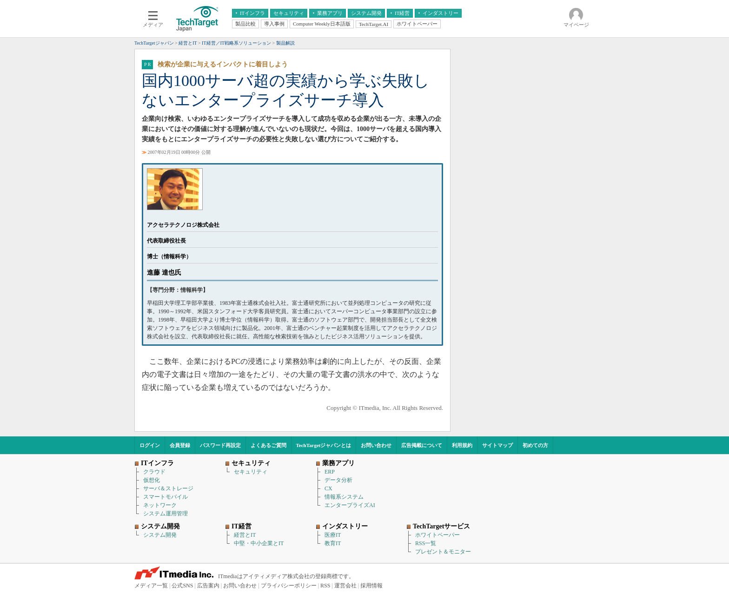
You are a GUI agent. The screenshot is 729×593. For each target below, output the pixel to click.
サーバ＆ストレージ (168, 488)
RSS (325, 585)
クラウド (154, 471)
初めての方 (535, 445)
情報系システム (344, 497)
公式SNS (182, 585)
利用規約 (462, 445)
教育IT (333, 543)
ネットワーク (160, 505)
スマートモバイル (165, 497)
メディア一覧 (151, 585)
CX (328, 488)
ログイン (149, 445)
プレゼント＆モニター (443, 551)
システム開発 (160, 535)
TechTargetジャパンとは (323, 445)
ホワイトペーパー (437, 535)
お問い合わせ (376, 445)
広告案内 (208, 585)
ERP (330, 471)
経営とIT (245, 535)
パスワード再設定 (220, 445)
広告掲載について (421, 445)
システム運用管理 (165, 513)
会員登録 (180, 445)
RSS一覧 (425, 543)
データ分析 (338, 480)
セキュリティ (250, 471)
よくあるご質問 (268, 445)
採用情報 (371, 585)
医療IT (333, 535)
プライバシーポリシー (289, 585)
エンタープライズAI (350, 505)
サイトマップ (497, 445)
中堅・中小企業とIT (259, 543)
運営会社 (345, 585)
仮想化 (151, 480)
